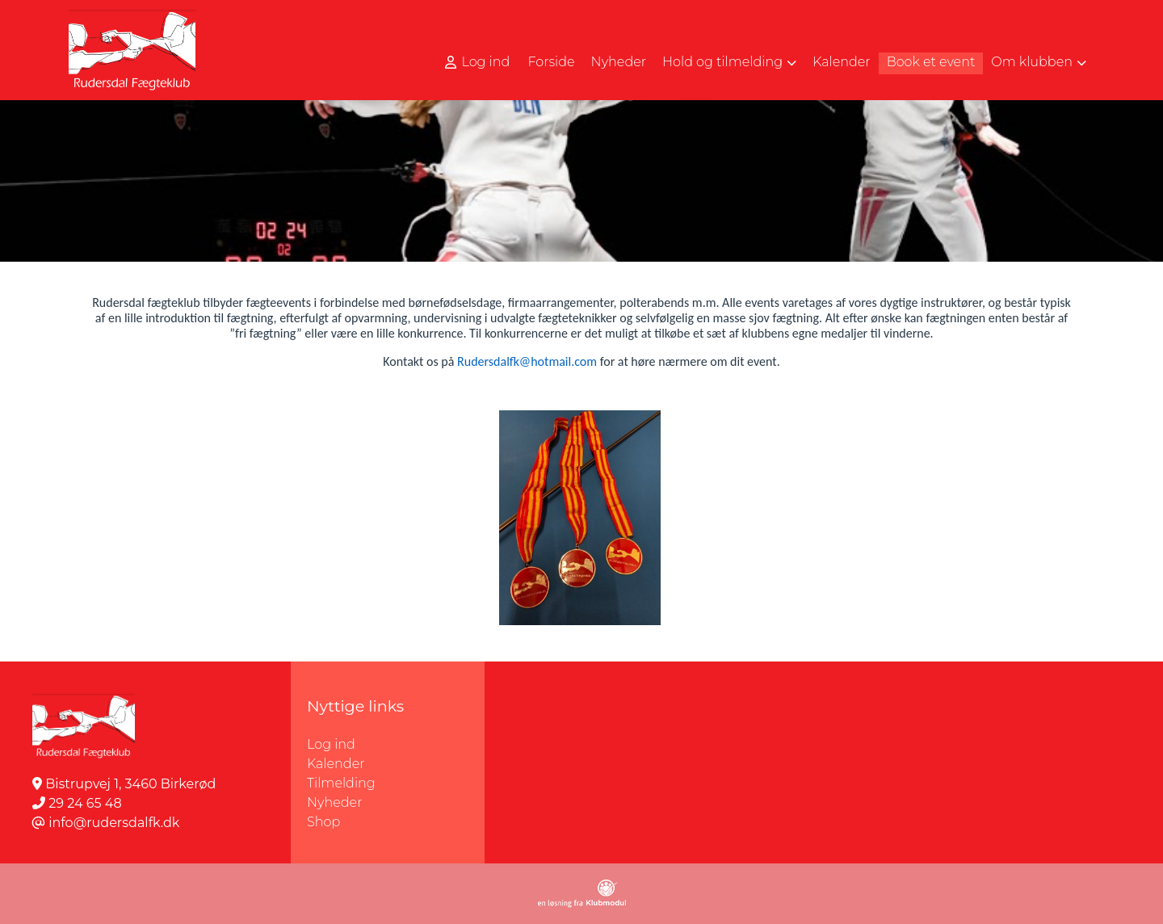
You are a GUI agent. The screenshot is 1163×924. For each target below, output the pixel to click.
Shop (323, 822)
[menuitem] (479, 61)
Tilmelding (341, 783)
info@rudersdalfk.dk (113, 822)
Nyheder (334, 802)
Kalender (336, 763)
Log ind (477, 62)
